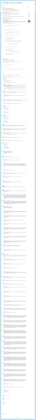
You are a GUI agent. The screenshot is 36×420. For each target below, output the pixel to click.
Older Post (25, 413)
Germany (4, 403)
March (28, 17)
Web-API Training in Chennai (6, 118)
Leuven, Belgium (5, 77)
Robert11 (4, 324)
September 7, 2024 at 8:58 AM (7, 395)
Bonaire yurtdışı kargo (5, 390)
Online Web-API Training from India (6, 108)
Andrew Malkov (5, 76)
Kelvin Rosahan (5, 276)
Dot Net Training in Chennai (6, 109)
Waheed (4, 124)
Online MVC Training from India (6, 112)
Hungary (4, 399)
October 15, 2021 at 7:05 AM (8, 210)
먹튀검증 (4, 160)
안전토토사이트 (9, 376)
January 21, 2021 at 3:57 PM (7, 124)
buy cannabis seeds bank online (6, 148)
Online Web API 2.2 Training (6, 107)
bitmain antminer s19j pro (14, 312)
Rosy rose (4, 200)
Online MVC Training (5, 121)
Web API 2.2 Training (5, 116)
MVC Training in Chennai (6, 122)
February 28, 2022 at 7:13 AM (7, 324)
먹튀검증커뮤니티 (23, 140)
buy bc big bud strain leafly (6, 146)
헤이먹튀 (10, 360)
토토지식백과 (13, 344)
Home (14, 413)
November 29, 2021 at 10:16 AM (7, 267)
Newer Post (3, 413)
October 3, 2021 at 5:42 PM (8, 200)
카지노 (4, 246)
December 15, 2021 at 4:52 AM (8, 286)
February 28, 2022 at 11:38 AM (8, 356)
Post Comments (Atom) (6, 414)
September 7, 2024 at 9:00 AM (7, 402)
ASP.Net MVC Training (5, 111)
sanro (4, 395)
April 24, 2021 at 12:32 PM (6, 156)
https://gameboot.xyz (5, 308)
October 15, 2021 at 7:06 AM (8, 231)
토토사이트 (5, 166)
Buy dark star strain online (6, 144)
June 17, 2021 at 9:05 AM (7, 172)
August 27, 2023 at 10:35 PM (7, 389)
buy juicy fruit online (5, 143)
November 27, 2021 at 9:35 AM (8, 263)
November (29, 15)
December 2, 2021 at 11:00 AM (8, 271)
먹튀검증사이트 (23, 317)
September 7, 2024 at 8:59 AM (7, 398)
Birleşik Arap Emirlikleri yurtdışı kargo (7, 391)
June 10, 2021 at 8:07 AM (8, 169)
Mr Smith (4, 283)
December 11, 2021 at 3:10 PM (7, 283)
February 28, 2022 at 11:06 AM (7, 351)
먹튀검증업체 (13, 173)
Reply (4, 89)
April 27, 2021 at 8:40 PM (8, 159)
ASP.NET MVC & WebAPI (12, 3)
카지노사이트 (5, 210)
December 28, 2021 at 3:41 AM (8, 295)
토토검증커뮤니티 (21, 137)
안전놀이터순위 (20, 338)
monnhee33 (5, 159)
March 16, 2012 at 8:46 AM (8, 80)
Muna (4, 172)
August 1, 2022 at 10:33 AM (7, 386)
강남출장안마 (9, 133)
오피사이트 (8, 177)
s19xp (11, 277)
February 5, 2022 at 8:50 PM (8, 307)
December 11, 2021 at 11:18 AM (9, 276)
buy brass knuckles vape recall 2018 (6, 147)
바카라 (4, 187)
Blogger (20, 417)
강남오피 (7, 153)
